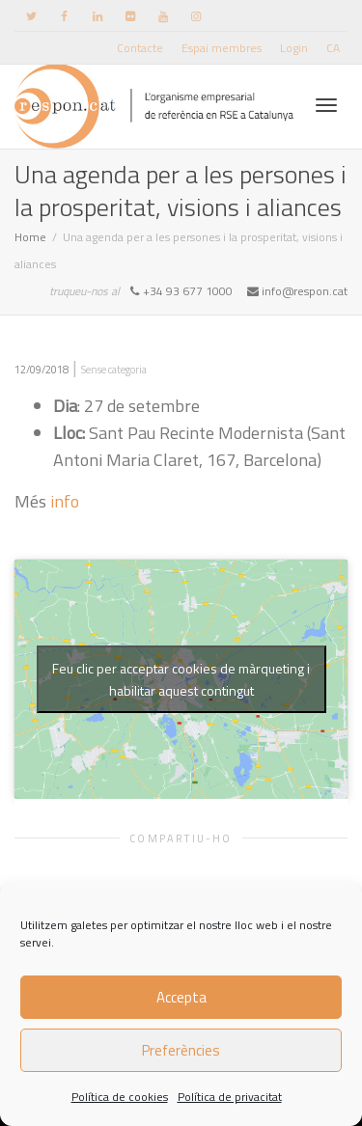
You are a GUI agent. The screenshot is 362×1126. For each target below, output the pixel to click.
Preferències (181, 1050)
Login (294, 48)
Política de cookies (119, 1096)
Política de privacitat (230, 1096)
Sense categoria (114, 369)
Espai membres (221, 48)
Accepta (181, 997)
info (64, 501)
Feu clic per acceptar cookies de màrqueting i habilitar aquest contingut (181, 679)
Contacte (140, 48)
